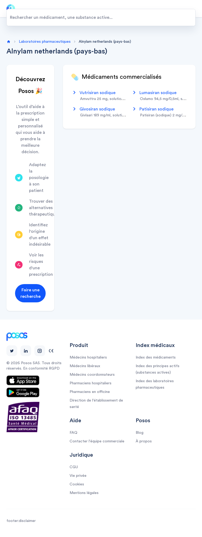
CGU (74, 467)
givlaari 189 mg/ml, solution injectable (112, 115)
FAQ (73, 433)
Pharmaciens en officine (90, 392)
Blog (139, 433)
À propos (144, 441)
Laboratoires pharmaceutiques (45, 42)
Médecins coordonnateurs (92, 375)
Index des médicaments (156, 357)
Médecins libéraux (85, 366)
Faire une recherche (30, 293)
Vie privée (78, 476)
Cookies (77, 484)
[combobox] (101, 17)
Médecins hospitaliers (88, 357)
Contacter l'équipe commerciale (97, 441)
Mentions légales (84, 493)
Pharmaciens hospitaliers (90, 383)
